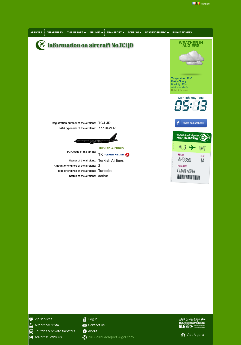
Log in (93, 319)
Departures (55, 32)
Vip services (43, 319)
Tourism (133, 32)
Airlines (94, 32)
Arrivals (36, 32)
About (92, 331)
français (205, 3)
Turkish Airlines (111, 148)
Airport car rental (47, 325)
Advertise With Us (48, 337)
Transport (114, 32)
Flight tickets (182, 32)
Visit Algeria (195, 335)
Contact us (96, 325)
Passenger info (155, 32)
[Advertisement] (98, 88)
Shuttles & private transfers (55, 331)
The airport (75, 32)
